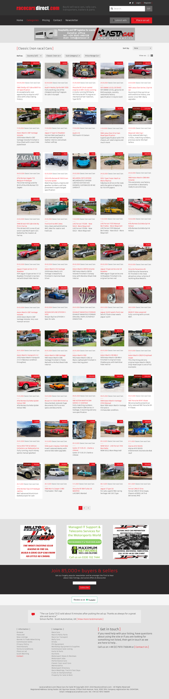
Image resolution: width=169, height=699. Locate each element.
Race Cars (56, 632)
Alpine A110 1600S (135, 446)
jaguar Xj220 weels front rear (112, 312)
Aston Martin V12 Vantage (55, 269)
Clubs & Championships (62, 673)
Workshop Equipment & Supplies (66, 647)
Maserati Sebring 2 (135, 133)
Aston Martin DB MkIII (109, 355)
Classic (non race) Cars (61, 663)
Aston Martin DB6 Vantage (55, 355)
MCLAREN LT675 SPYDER (82, 178)
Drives (54, 642)
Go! (148, 8)
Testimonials (22, 647)
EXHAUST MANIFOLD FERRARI (84, 312)
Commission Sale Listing (62, 649)
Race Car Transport (60, 637)
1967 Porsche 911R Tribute (138, 401)
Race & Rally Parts (60, 635)
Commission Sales (24, 642)
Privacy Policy (23, 644)
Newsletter (72, 20)
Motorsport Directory (61, 668)
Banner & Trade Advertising (28, 639)
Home (20, 20)
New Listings (22, 637)
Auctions (55, 654)
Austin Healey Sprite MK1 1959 (56, 88)
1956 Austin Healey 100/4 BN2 (56, 446)
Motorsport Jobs (58, 658)
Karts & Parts (57, 651)
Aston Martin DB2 (79, 355)
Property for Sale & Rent (62, 675)
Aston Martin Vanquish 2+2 (27, 355)
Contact (57, 20)
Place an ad (141, 20)
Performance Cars (59, 661)
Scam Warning (23, 654)
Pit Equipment (58, 644)
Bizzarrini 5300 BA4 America (56, 401)
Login (138, 3)
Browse (20, 632)
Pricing (46, 20)
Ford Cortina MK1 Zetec (54, 224)
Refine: (20, 56)
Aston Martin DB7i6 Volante (83, 269)
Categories (33, 20)
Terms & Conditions (25, 649)
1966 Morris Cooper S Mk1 (54, 489)
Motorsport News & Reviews (64, 656)
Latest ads (120, 20)
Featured (20, 635)
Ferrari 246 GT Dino (135, 489)
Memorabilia (57, 666)
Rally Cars (56, 639)
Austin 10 (76, 133)
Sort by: (126, 48)
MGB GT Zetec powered (137, 312)
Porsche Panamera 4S (137, 269)
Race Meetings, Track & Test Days (66, 670)
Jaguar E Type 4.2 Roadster (55, 133)
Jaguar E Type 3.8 (106, 489)
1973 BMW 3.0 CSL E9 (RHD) (110, 88)
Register (147, 3)
